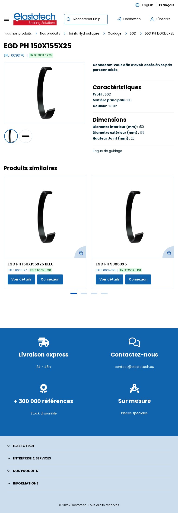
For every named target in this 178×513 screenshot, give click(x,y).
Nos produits (50, 33)
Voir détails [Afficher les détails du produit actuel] (21, 279)
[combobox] (86, 19)
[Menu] (6, 19)
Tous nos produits (17, 33)
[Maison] (35, 19)
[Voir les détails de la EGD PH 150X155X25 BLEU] (45, 217)
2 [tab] (84, 293)
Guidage (114, 33)
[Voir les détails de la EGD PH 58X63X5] (133, 217)
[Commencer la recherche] (68, 19)
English (147, 5)
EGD (133, 33)
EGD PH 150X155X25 (159, 33)
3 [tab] (94, 293)
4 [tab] (104, 293)
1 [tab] (74, 293)
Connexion (50, 279)
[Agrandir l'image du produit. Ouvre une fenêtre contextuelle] (80, 252)
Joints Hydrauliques (83, 33)
